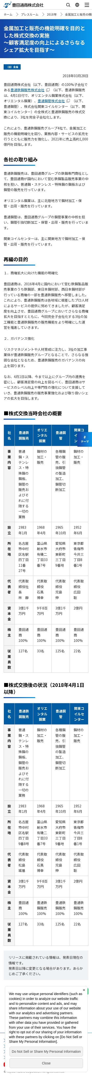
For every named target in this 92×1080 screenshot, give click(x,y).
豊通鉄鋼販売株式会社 (27, 89)
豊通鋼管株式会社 (51, 100)
